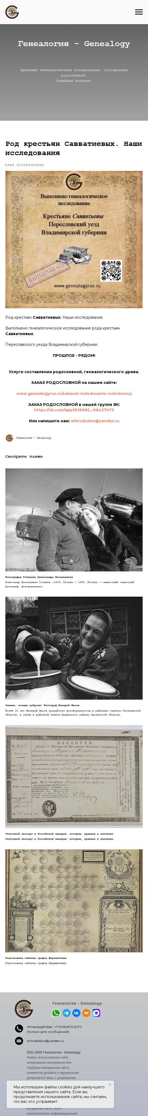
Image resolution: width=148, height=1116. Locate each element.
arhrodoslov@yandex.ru (45, 1041)
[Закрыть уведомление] (110, 1084)
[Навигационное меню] (139, 12)
